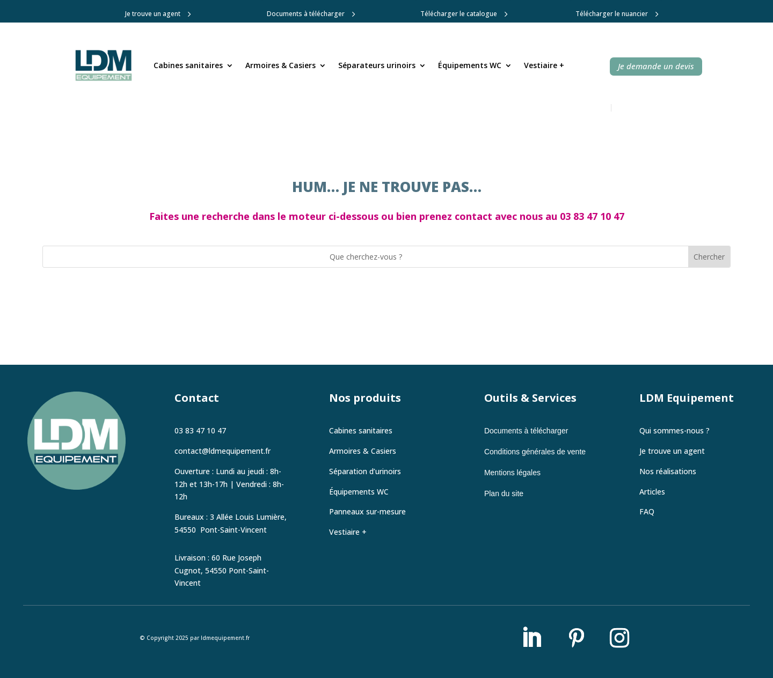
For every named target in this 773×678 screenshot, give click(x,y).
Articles (652, 492)
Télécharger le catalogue (458, 13)
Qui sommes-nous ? (674, 430)
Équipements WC (469, 65)
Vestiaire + (544, 65)
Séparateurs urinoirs (376, 65)
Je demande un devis (656, 66)
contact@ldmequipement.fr (222, 451)
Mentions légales (512, 472)
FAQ (646, 511)
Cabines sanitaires (188, 65)
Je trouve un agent (152, 13)
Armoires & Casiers (280, 65)
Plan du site (503, 493)
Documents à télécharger (306, 13)
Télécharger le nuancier (611, 13)
